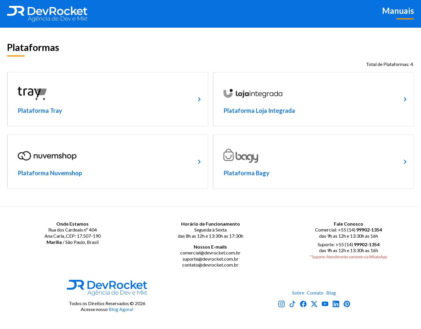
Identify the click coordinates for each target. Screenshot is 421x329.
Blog (331, 292)
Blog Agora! (121, 309)
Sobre (298, 292)
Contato (315, 292)
